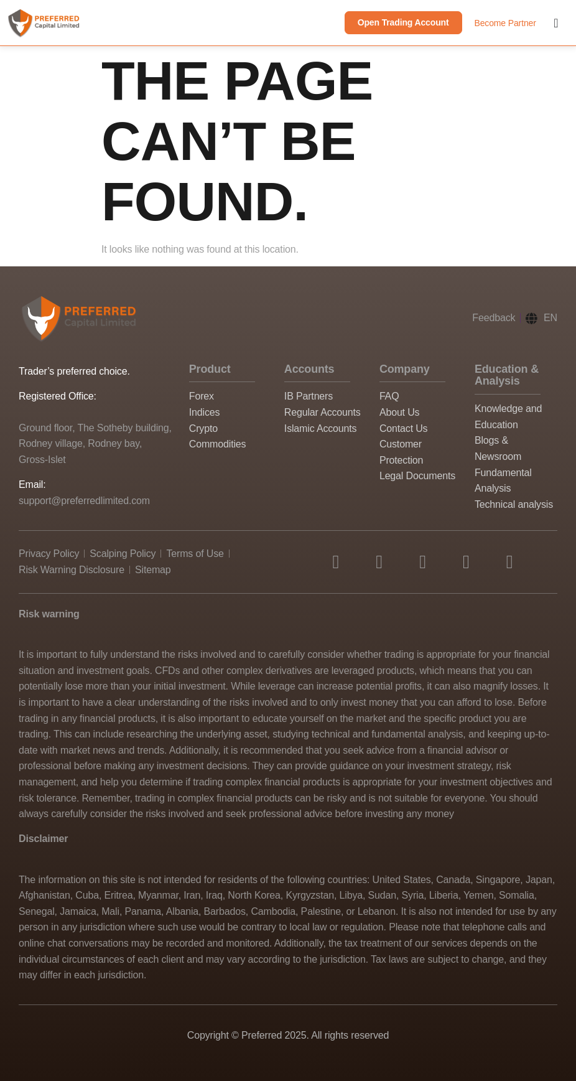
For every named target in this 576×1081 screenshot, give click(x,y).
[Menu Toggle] (556, 23)
